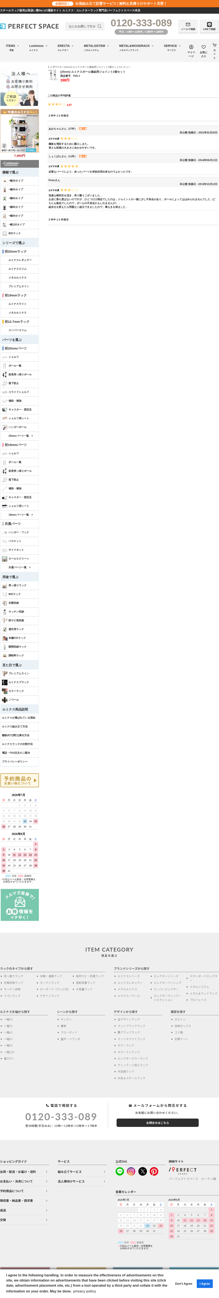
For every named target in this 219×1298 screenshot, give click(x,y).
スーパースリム (18, 330)
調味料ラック (13, 656)
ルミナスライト (18, 303)
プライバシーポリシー (15, 761)
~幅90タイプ (12, 216)
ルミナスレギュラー (20, 260)
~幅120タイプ (13, 225)
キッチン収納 (13, 612)
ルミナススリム (18, 268)
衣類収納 (10, 603)
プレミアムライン (19, 286)
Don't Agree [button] (183, 1283)
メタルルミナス (18, 277)
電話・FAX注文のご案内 (16, 752)
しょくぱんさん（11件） (63, 156)
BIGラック (11, 233)
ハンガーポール (14, 427)
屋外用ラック (13, 629)
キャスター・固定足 (17, 410)
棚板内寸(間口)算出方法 (15, 735)
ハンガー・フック (15, 532)
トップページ (54, 67)
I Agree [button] (205, 1283)
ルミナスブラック (15, 682)
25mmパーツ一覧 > (21, 435)
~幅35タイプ (12, 181)
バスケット (11, 541)
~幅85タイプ (12, 207)
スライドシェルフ (15, 392)
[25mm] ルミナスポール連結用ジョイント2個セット (93, 71)
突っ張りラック (14, 585)
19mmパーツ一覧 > (21, 514)
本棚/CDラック (14, 638)
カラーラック (13, 691)
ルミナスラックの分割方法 (17, 744)
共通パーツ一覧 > (20, 567)
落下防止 (10, 383)
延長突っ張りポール (17, 374)
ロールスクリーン (15, 559)
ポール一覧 (11, 366)
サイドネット (13, 550)
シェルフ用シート (15, 418)
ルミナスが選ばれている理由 (18, 717)
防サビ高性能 (13, 620)
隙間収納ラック (14, 647)
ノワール (10, 700)
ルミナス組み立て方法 (15, 726)
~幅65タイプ (12, 198)
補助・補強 (11, 401)
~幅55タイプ (12, 189)
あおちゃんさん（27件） (63, 128)
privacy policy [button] (84, 1291)
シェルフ (10, 357)
